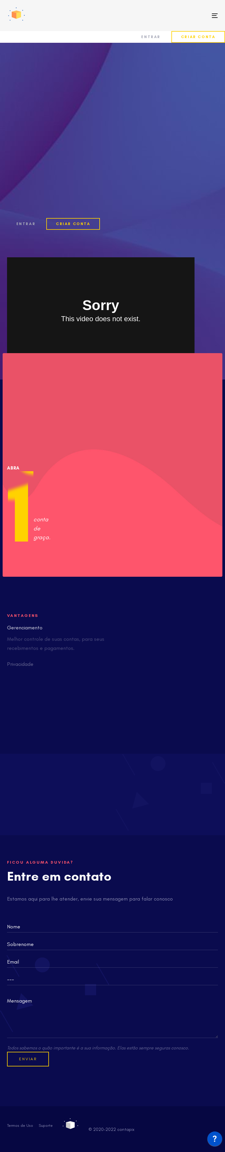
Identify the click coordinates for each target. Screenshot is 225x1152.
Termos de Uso (20, 1125)
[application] (214, 1140)
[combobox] (112, 979)
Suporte (46, 1125)
